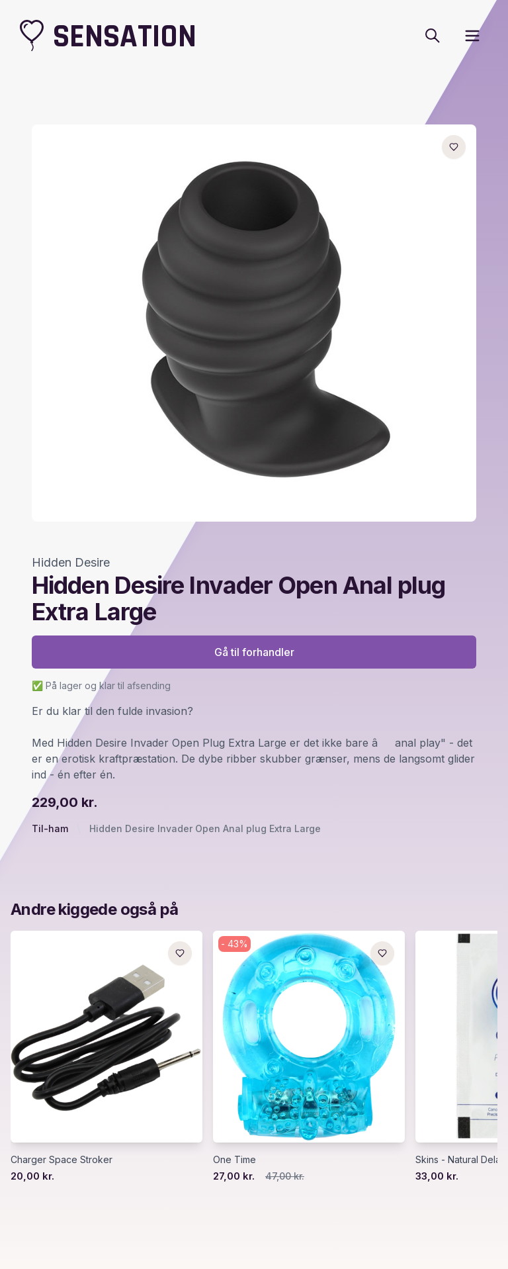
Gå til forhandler (254, 652)
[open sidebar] (472, 35)
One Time (234, 1159)
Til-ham (50, 828)
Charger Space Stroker (61, 1159)
